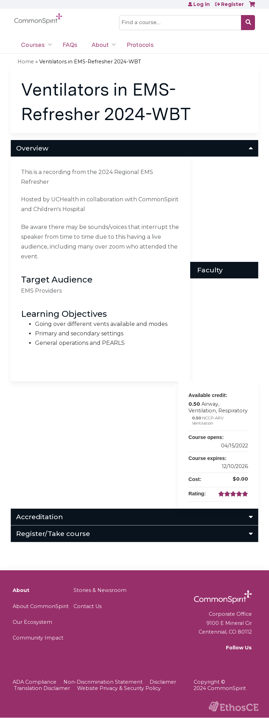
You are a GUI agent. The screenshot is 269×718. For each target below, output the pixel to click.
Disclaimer (163, 682)
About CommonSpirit (41, 606)
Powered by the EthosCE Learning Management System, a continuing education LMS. (233, 706)
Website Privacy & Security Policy (119, 688)
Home (26, 61)
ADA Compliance (34, 682)
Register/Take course (53, 533)
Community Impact (38, 638)
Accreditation (39, 517)
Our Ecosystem (32, 622)
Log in (201, 4)
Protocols (140, 44)
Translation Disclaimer (42, 688)
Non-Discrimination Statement (103, 682)
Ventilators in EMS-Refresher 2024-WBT (90, 61)
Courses (33, 44)
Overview (32, 148)
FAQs (70, 44)
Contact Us (88, 606)
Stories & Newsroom (100, 590)
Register (232, 4)
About (100, 44)
